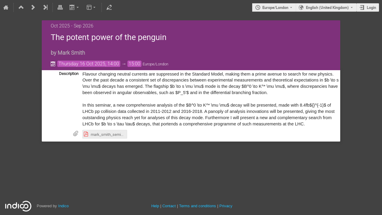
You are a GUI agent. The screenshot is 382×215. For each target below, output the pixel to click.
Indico (63, 205)
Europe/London (275, 7)
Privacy (225, 205)
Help (155, 205)
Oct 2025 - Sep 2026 (72, 26)
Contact (169, 205)
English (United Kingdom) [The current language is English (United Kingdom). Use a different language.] (327, 7)
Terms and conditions (197, 205)
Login (371, 7)
